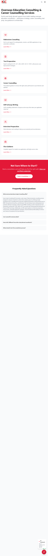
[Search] (41, 2)
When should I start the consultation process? (14, 228)
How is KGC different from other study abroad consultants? (17, 222)
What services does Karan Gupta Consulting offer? (15, 194)
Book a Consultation (24, 176)
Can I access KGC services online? (11, 216)
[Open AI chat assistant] (44, 552)
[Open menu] (44, 2)
